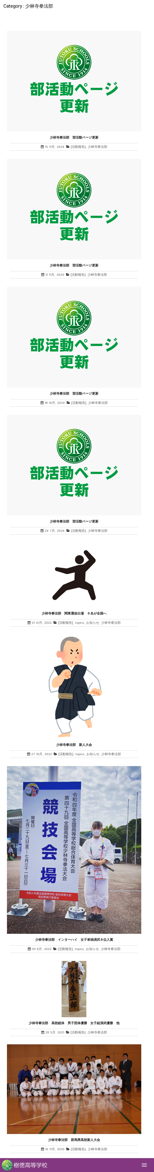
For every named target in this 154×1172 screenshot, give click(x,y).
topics (79, 623)
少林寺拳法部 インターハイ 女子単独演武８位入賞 (74, 939)
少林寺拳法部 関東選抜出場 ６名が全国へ (74, 613)
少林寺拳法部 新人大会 (75, 745)
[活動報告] (78, 147)
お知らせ (92, 623)
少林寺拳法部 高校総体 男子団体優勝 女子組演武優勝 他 (74, 1023)
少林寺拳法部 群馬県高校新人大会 (74, 1140)
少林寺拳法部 (97, 147)
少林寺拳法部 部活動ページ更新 (74, 137)
